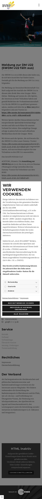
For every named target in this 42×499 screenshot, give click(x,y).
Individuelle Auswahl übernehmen (21, 308)
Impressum (24, 298)
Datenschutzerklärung (10, 298)
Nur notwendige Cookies (21, 303)
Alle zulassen (21, 314)
